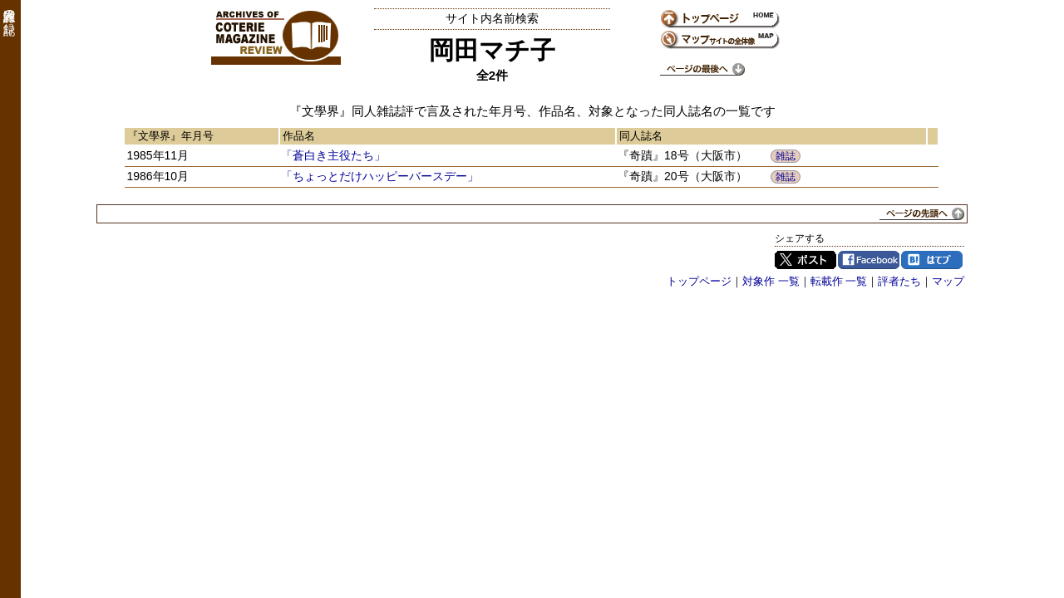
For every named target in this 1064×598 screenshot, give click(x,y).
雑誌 (786, 156)
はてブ (932, 260)
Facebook (868, 260)
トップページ (699, 281)
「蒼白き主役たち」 (333, 155)
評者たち (899, 281)
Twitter (805, 260)
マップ (948, 281)
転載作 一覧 (839, 281)
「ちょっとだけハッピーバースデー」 (380, 176)
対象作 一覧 (771, 281)
